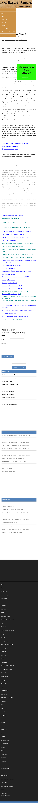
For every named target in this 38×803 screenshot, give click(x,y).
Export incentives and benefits (7, 619)
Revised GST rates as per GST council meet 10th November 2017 (15, 526)
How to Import (4, 648)
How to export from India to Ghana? (10, 374)
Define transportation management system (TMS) (15, 277)
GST (2, 704)
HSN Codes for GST (5, 726)
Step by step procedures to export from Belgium (12, 401)
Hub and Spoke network (8, 274)
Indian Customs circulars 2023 (7, 779)
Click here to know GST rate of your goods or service (16, 231)
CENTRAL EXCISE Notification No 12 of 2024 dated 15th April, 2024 (16, 448)
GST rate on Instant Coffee (9, 313)
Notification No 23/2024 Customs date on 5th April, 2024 (13, 465)
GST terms (3, 761)
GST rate (3, 750)
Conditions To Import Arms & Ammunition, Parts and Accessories (15, 503)
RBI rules (3, 25)
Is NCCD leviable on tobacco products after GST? (15, 316)
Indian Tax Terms (4, 765)
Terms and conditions (5, 795)
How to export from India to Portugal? (9, 522)
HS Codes (3, 715)
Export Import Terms (5, 616)
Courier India (4, 782)
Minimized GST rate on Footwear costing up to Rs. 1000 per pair (15, 512)
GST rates (3, 22)
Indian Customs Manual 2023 (8, 32)
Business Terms (4, 672)
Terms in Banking (4, 676)
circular (2, 789)
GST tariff (3, 747)
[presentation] (13, 351)
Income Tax (3, 655)
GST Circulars (4, 754)
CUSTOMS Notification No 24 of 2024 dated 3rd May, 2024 (14, 461)
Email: (3, 339)
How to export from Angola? (8, 394)
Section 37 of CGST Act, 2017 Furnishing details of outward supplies (16, 529)
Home (2, 10)
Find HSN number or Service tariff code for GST (15, 237)
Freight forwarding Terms (6, 669)
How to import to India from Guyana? (10, 378)
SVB (2, 708)
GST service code (5, 740)
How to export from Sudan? (9, 283)
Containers (3, 651)
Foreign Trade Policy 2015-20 (7, 630)
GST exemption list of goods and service (13, 234)
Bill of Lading (4, 19)
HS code (3, 637)
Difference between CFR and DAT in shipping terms (12, 509)
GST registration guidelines (9, 240)
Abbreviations (4, 598)
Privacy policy (4, 793)
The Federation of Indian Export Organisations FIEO (16, 271)
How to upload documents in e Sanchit (12, 265)
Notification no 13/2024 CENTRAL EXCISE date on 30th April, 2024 (15, 445)
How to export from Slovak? (8, 391)
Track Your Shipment (5, 595)
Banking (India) (4, 641)
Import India (3, 609)
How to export (4, 662)
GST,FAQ (3, 722)
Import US (3, 612)
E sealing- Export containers (8, 506)
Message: (4, 343)
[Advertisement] (19, 20)
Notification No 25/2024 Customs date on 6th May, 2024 (13, 458)
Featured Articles (6, 499)
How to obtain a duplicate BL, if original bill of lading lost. (13, 516)
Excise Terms (4, 694)
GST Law (3, 719)
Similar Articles (5, 371)
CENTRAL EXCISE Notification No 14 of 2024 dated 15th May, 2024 (15, 442)
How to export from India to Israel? (9, 404)
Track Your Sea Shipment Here (8, 471)
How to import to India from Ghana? (10, 384)
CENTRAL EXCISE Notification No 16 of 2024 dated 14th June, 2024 (16, 435)
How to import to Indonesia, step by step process (12, 532)
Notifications (3, 701)
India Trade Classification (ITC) (7, 644)
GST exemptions (4, 743)
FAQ (2, 623)
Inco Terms (3, 602)
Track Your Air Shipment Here (8, 468)
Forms (2, 658)
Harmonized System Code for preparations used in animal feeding (15, 519)
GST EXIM (3, 757)
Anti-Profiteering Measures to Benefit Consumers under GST (18, 310)
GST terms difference (5, 768)
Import (2, 13)
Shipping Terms (4, 680)
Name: (3, 335)
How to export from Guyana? (8, 387)
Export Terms (4, 687)
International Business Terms (7, 697)
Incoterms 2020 (4, 28)
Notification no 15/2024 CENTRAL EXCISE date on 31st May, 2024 (15, 439)
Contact (3, 35)
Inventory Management (8, 280)
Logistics (3, 736)
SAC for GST (4, 729)
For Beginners (4, 591)
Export (2, 16)
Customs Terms (4, 690)
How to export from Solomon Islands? (12, 289)
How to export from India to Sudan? (12, 286)
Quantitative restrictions (8, 268)
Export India (3, 605)
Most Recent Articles (6, 432)
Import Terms (4, 683)
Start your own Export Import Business (9, 634)
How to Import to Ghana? (7, 381)
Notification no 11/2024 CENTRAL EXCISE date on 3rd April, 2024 (15, 452)
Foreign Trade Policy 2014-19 (7, 665)
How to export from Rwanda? (8, 397)
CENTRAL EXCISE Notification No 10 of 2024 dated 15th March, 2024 (16, 455)
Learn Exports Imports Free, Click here (12, 215)
